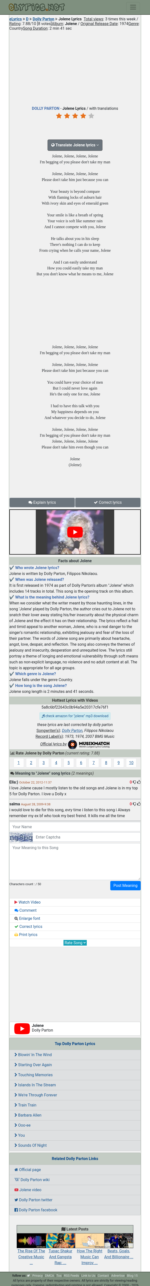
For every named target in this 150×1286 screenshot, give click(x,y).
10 (131, 762)
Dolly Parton (43, 19)
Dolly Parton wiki (32, 1179)
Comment (25, 910)
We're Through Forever (35, 1095)
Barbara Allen (27, 1115)
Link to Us (88, 1275)
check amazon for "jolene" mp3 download (75, 716)
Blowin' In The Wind (33, 1054)
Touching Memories (33, 1075)
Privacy (37, 1275)
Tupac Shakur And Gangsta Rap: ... (60, 1251)
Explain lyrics (42, 502)
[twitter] (28, 1275)
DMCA (49, 1275)
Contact (103, 1275)
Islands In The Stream (35, 1085)
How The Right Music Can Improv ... (89, 1251)
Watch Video (27, 902)
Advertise (118, 1275)
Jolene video (27, 1190)
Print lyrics (26, 934)
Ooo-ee (22, 1125)
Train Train (25, 1105)
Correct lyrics (108, 502)
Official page (27, 1169)
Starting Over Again (33, 1064)
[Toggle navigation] (133, 7)
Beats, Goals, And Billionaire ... (118, 1248)
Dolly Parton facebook (35, 1210)
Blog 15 (132, 1275)
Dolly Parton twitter (33, 1200)
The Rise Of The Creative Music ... (31, 1251)
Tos (59, 1275)
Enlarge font (27, 918)
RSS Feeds (71, 1275)
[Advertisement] (75, 67)
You (19, 1135)
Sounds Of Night (30, 1145)
